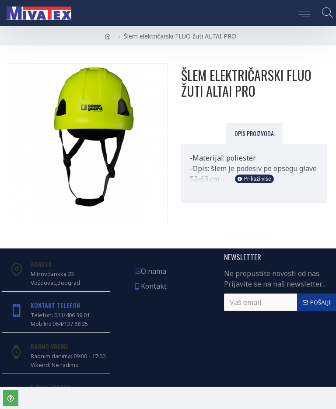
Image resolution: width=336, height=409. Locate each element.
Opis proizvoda (254, 133)
